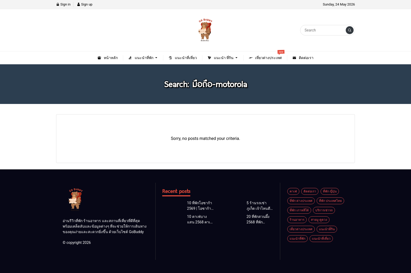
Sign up (84, 4)
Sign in (63, 4)
